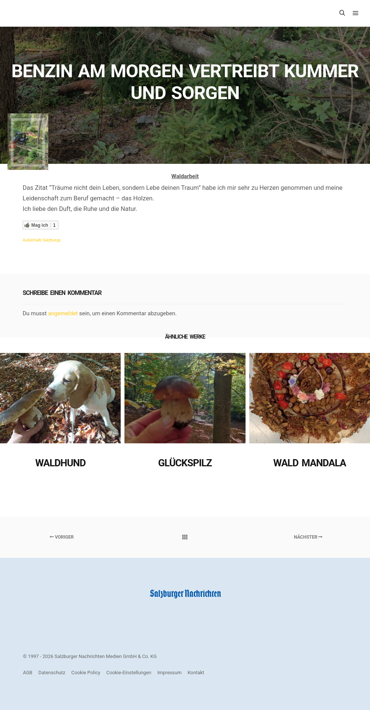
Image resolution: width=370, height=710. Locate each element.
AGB (27, 672)
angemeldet (63, 313)
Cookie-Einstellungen (128, 672)
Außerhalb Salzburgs (42, 240)
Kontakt (196, 672)
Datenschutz (51, 672)
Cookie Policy (85, 672)
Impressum (169, 672)
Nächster (308, 537)
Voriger (62, 537)
